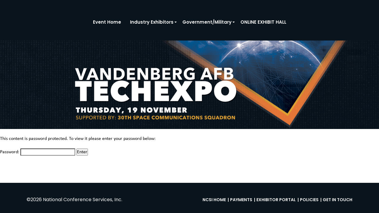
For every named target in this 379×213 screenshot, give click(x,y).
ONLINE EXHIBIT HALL (263, 22)
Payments (241, 200)
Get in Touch (337, 200)
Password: (37, 152)
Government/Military (207, 22)
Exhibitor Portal (276, 200)
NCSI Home (214, 200)
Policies (309, 200)
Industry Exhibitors (152, 22)
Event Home (107, 22)
